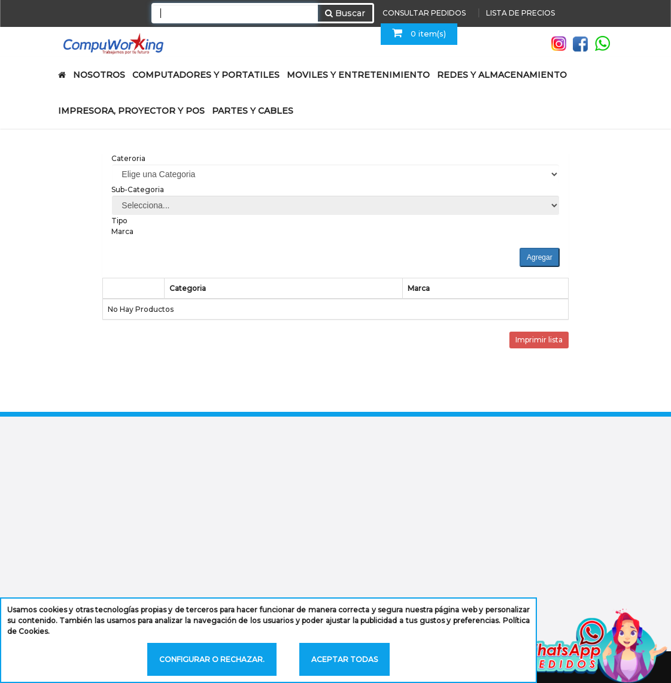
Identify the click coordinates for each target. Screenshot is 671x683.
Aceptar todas (344, 659)
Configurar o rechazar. (212, 659)
